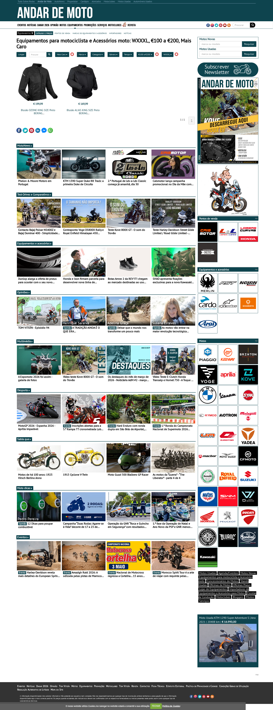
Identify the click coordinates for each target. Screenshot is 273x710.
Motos (63, 25)
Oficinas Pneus (242, 591)
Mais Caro (62, 54)
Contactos (145, 692)
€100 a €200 (145, 54)
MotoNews (24, 145)
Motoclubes (114, 25)
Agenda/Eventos (228, 579)
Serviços (102, 25)
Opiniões (23, 292)
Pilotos (250, 603)
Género (113, 54)
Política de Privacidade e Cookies (201, 692)
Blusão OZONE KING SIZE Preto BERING (38, 111)
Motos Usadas (207, 579)
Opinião (54, 25)
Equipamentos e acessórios (34, 243)
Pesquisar (249, 44)
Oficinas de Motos (220, 591)
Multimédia (25, 341)
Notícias (31, 25)
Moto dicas (24, 488)
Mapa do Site (57, 695)
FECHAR (156, 705)
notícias (127, 33)
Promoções (90, 25)
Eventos (21, 25)
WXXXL (167, 54)
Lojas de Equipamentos (213, 595)
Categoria (97, 54)
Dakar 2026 (43, 25)
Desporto (23, 390)
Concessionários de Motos (222, 587)
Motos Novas (248, 579)
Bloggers (238, 603)
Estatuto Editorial (175, 692)
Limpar (21, 54)
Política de (171, 705)
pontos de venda (62, 33)
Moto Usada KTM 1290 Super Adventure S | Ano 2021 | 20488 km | (228, 645)
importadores (115, 33)
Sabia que (24, 439)
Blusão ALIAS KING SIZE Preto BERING (83, 111)
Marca (82, 54)
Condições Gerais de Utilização (234, 692)
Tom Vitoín (64, 692)
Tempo (128, 54)
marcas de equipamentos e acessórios (90, 33)
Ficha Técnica (157, 692)
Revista (132, 25)
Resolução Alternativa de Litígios (33, 695)
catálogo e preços (44, 33)
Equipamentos (75, 25)
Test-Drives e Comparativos (34, 194)
